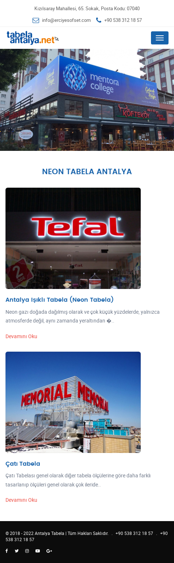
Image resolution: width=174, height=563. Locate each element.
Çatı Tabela (23, 464)
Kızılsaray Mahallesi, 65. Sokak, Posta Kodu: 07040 (86, 8)
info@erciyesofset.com (66, 20)
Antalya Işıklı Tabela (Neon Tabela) (59, 300)
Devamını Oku (21, 336)
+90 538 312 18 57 (123, 20)
